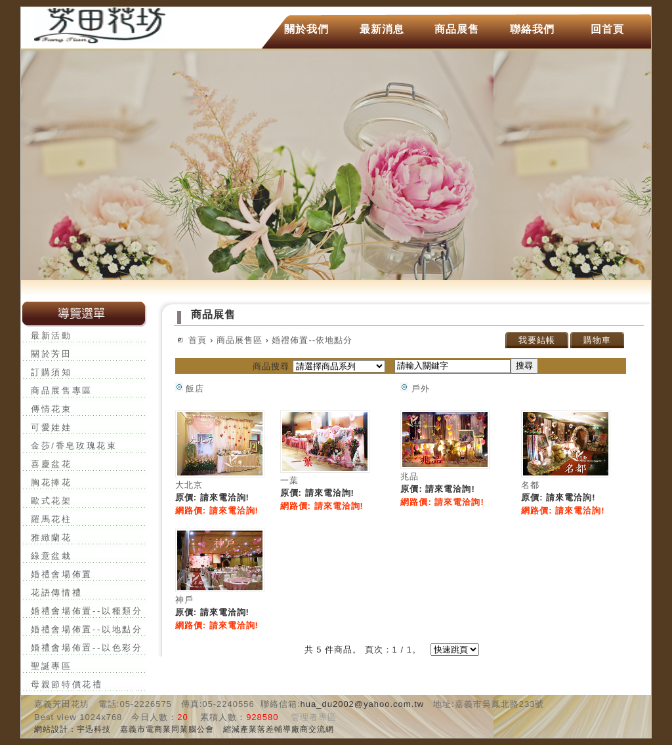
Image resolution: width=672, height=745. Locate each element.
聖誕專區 (51, 666)
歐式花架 (51, 501)
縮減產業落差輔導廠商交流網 (278, 729)
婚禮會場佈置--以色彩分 (87, 648)
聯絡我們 (532, 29)
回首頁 (607, 29)
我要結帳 (536, 340)
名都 (530, 485)
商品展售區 (239, 340)
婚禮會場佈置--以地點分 (87, 629)
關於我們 (306, 29)
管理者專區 (314, 717)
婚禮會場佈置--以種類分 (87, 611)
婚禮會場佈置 (62, 574)
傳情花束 (51, 409)
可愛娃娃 (51, 427)
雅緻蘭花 (51, 537)
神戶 (184, 600)
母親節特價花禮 (67, 684)
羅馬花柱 (51, 519)
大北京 (189, 485)
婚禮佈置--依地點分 (312, 340)
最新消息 (382, 29)
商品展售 (456, 29)
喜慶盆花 (51, 464)
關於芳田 (51, 354)
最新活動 (51, 335)
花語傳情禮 (56, 592)
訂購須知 (51, 372)
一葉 (289, 480)
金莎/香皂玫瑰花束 (74, 446)
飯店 (190, 388)
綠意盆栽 (51, 556)
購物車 (597, 340)
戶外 (415, 388)
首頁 (197, 340)
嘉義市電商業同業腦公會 (167, 729)
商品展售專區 (62, 390)
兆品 (409, 476)
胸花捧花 (51, 482)
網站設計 (51, 729)
